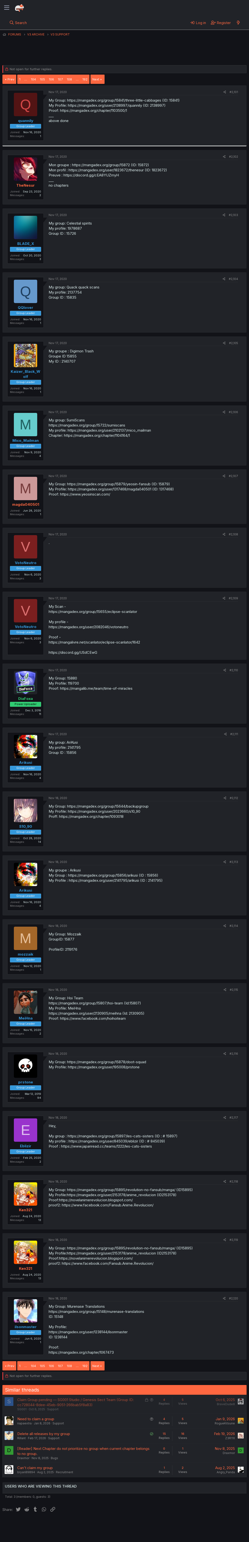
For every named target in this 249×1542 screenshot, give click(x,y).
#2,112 (234, 798)
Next (95, 79)
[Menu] (6, 8)
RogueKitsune (225, 1423)
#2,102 (233, 156)
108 (69, 79)
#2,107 (233, 476)
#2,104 (233, 279)
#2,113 (234, 862)
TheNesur (25, 185)
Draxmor (23, 1458)
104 (33, 79)
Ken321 (25, 1210)
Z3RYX (230, 1438)
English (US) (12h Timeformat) (27, 1525)
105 (42, 79)
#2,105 (233, 343)
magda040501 (25, 504)
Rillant (21, 1438)
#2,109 (233, 598)
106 (51, 79)
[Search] (18, 23)
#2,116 (234, 1053)
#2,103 (233, 215)
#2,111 (234, 734)
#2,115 (234, 990)
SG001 (22, 1409)
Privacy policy (121, 1525)
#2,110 (234, 670)
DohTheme (200, 1535)
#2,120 (233, 1298)
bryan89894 (26, 1472)
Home (155, 1525)
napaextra (24, 1423)
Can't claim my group (35, 1467)
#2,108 (233, 534)
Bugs (54, 1458)
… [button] (25, 79)
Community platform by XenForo (207, 1531)
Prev (11, 79)
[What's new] (238, 23)
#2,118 (234, 1181)
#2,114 (234, 926)
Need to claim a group (35, 1419)
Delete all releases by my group (43, 1433)
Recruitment (64, 1472)
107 (60, 79)
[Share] (225, 92)
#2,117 (234, 1117)
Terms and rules (92, 1525)
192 (85, 79)
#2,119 (234, 1240)
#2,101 (234, 92)
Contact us (66, 1525)
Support (53, 1409)
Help (141, 1525)
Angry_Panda (226, 1472)
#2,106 (233, 412)
